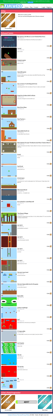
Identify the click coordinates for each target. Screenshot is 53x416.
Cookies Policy (23, 2)
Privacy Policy (25, 414)
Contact (10, 414)
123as (48, 46)
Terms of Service (17, 414)
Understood (30, 2)
